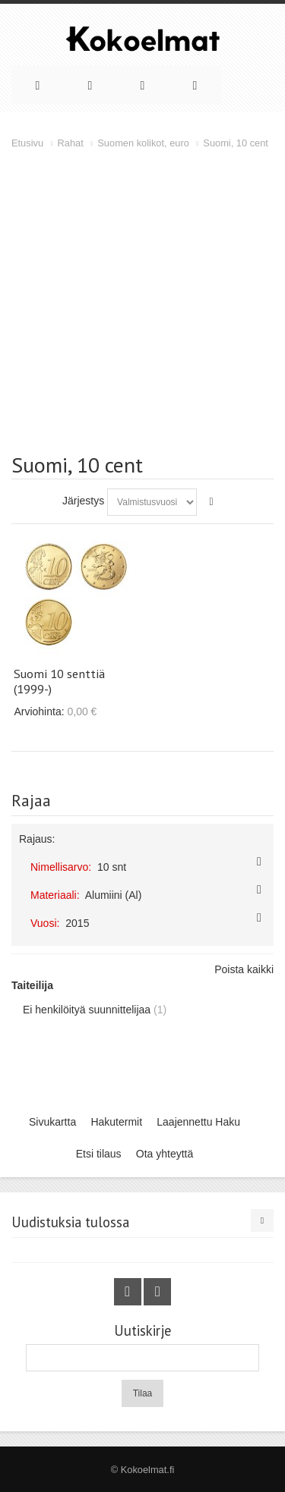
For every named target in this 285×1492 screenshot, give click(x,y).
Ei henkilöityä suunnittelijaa (86, 1010)
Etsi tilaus (99, 1154)
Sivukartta (52, 1122)
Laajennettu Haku (198, 1122)
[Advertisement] (142, 301)
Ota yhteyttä (164, 1154)
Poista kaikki (244, 969)
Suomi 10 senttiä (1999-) (59, 681)
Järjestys (83, 501)
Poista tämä (259, 862)
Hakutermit (116, 1122)
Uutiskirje (142, 1331)
